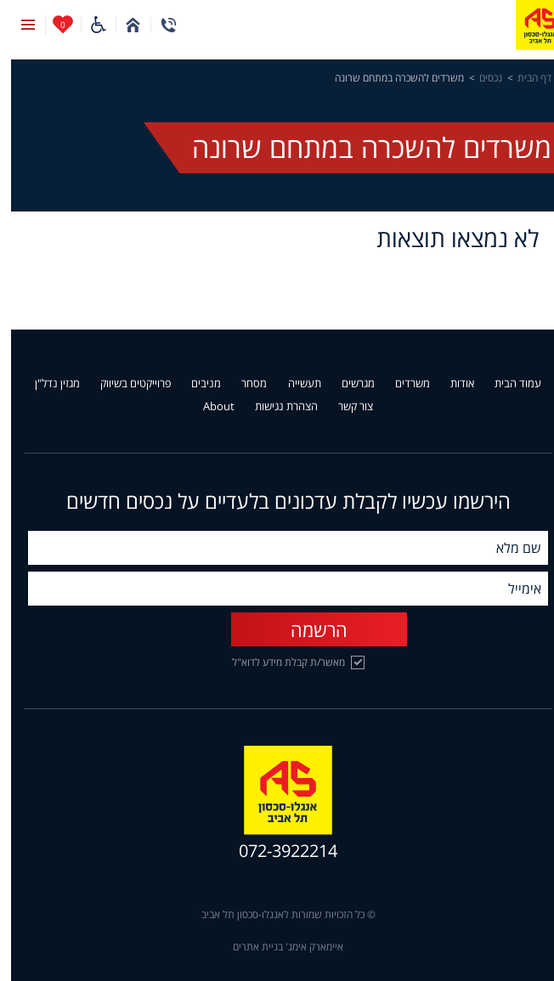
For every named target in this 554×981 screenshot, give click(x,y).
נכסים (479, 78)
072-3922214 (277, 851)
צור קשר (344, 407)
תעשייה (293, 384)
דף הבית (523, 78)
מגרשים (347, 384)
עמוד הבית (506, 384)
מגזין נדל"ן (46, 384)
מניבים (195, 384)
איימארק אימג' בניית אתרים (277, 947)
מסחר (243, 384)
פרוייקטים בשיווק (124, 384)
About (207, 407)
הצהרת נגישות (275, 407)
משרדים (401, 384)
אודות (451, 384)
